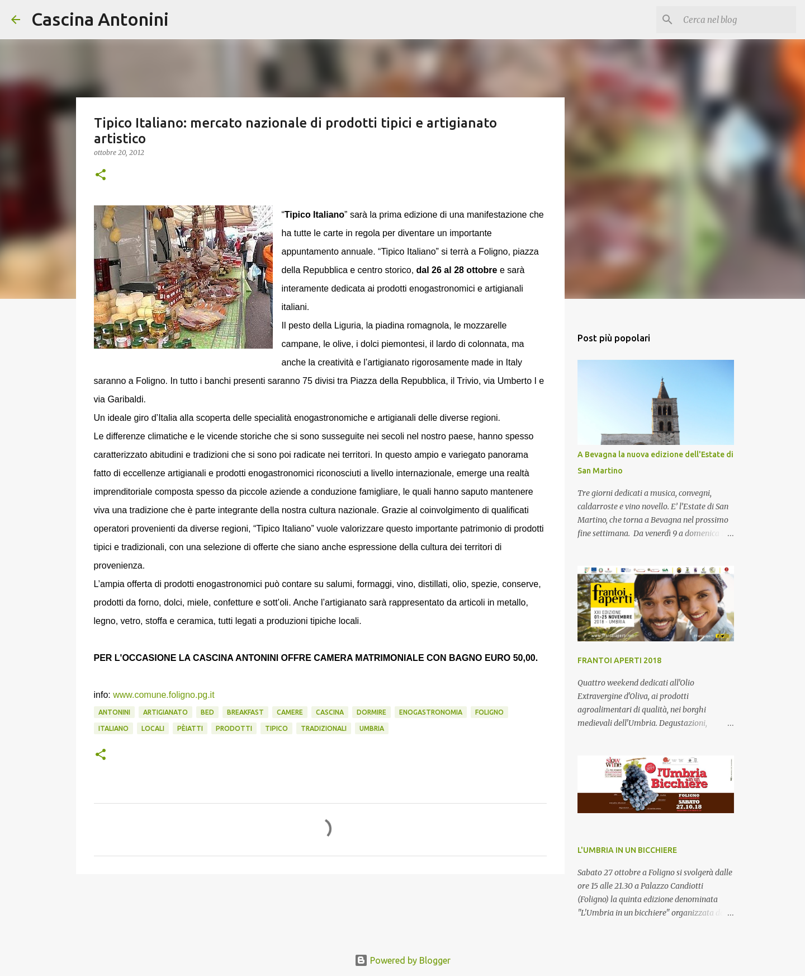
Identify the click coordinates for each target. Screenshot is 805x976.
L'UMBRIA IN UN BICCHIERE (627, 850)
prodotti (234, 728)
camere (290, 712)
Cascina (330, 712)
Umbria (371, 728)
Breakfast (245, 712)
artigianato (165, 712)
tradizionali (324, 728)
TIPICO (276, 728)
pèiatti (190, 728)
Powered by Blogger (402, 960)
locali (152, 728)
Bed (207, 712)
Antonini (114, 712)
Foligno (489, 712)
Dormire (371, 712)
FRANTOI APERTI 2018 (619, 660)
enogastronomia (430, 712)
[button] (100, 175)
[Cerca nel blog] (737, 19)
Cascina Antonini (100, 19)
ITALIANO (113, 728)
